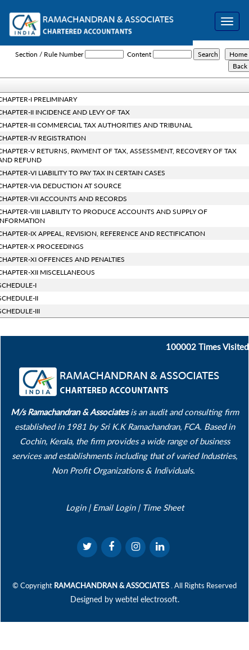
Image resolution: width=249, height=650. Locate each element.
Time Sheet (163, 507)
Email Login (114, 507)
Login (76, 507)
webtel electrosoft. (147, 599)
